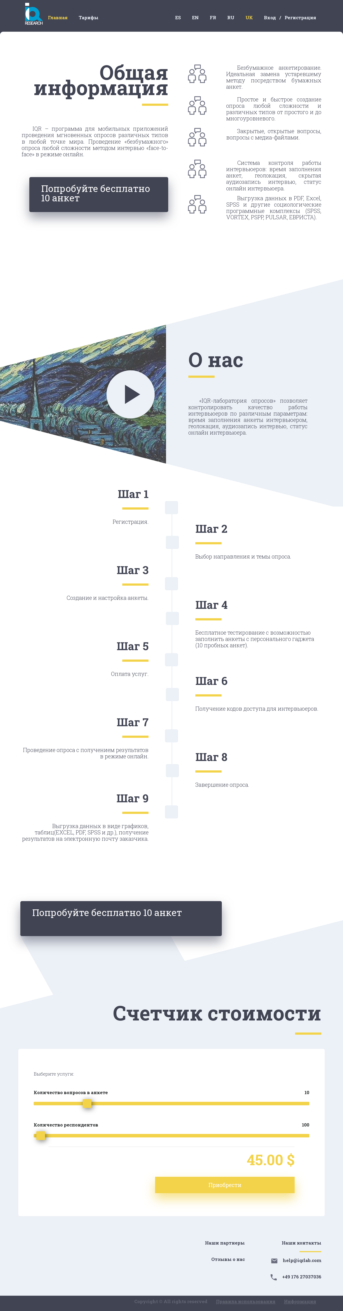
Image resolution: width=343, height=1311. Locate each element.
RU (230, 17)
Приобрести (261, 1185)
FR (213, 17)
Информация (300, 1301)
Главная (58, 17)
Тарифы (88, 17)
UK (249, 17)
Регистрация (300, 17)
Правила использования (245, 1301)
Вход (270, 17)
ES (178, 17)
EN (195, 17)
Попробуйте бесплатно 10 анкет (98, 195)
